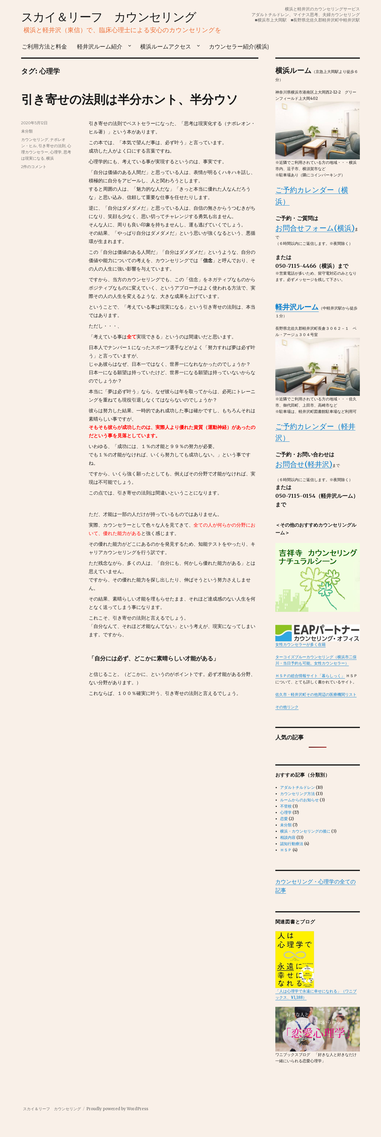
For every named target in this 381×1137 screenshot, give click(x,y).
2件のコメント (33, 166)
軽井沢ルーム (297, 307)
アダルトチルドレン (297, 787)
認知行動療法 (291, 843)
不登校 (286, 806)
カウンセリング (34, 139)
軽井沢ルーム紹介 (99, 46)
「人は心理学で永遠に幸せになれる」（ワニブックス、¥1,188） (316, 965)
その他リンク (287, 707)
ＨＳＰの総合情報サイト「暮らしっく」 (310, 675)
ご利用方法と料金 (44, 46)
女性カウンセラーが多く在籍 (317, 635)
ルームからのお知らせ (299, 799)
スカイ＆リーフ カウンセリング (108, 17)
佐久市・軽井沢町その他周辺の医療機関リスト (316, 694)
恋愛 (284, 818)
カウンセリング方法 (297, 793)
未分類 (27, 131)
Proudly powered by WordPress (117, 1108)
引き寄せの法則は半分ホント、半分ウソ (129, 99)
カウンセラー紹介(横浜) (239, 46)
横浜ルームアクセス (165, 46)
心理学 (56, 152)
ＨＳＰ (286, 850)
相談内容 (288, 837)
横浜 (50, 158)
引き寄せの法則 (51, 145)
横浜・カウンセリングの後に (305, 831)
